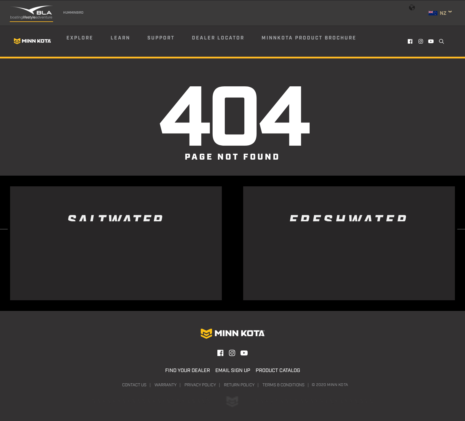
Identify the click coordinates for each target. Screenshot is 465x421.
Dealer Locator (218, 38)
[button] (411, 41)
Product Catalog (278, 370)
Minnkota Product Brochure (309, 38)
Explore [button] (79, 38)
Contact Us (134, 385)
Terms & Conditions (283, 385)
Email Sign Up (232, 370)
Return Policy (239, 385)
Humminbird (73, 13)
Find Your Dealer (187, 370)
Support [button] (161, 38)
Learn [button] (120, 38)
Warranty (165, 385)
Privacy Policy (200, 385)
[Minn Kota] (32, 41)
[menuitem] (88, 41)
